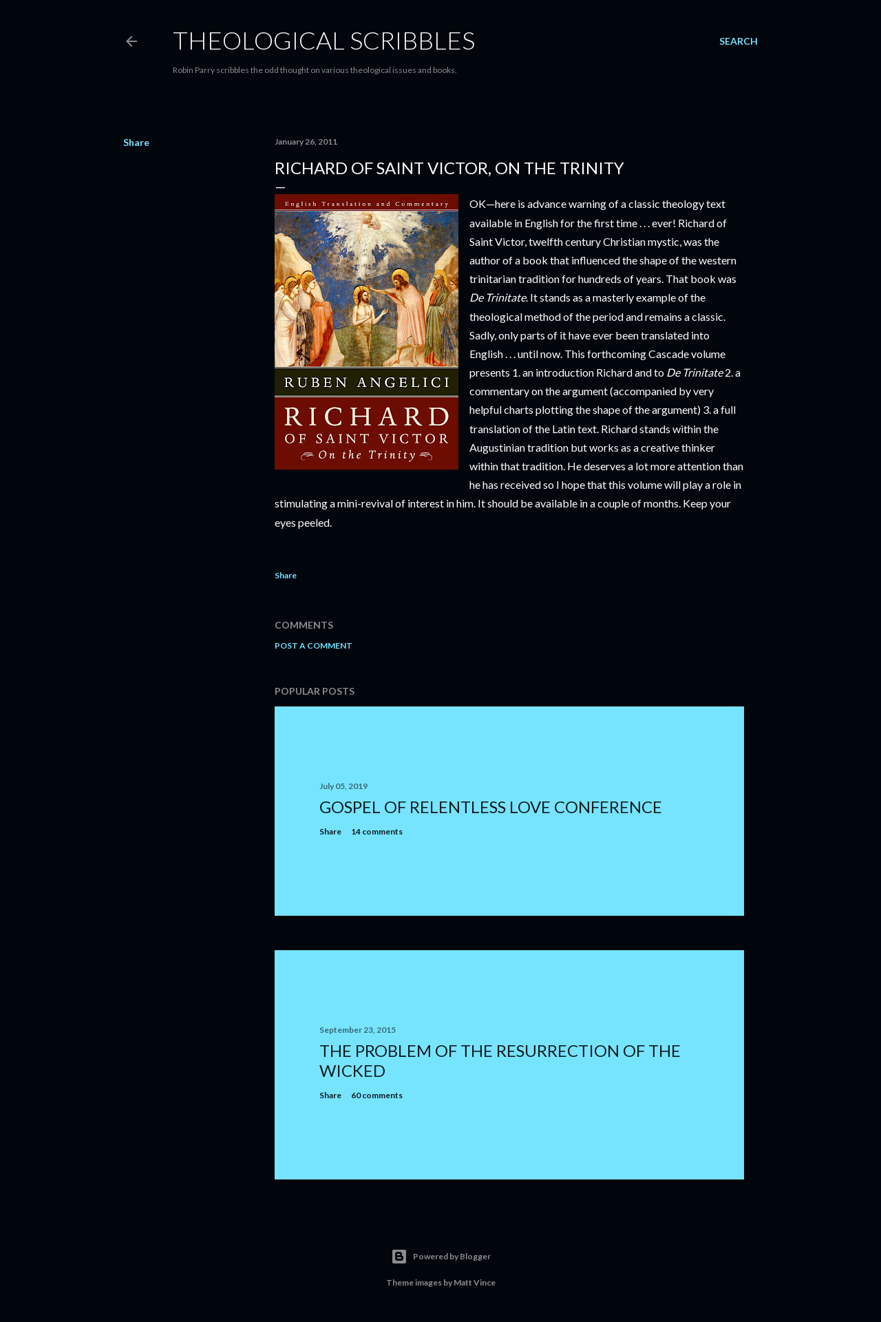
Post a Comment (313, 645)
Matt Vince (475, 1282)
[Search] (738, 41)
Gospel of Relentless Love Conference (490, 807)
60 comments (377, 1095)
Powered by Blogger (441, 1256)
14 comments (377, 831)
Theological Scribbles (324, 40)
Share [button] (136, 142)
